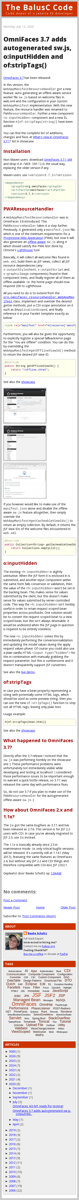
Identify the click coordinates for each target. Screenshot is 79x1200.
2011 (12, 1167)
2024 (12, 1065)
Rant (44, 1011)
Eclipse (31, 984)
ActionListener (15, 971)
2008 (12, 1181)
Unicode (18, 1025)
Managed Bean (26, 1000)
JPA (26, 996)
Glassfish (56, 988)
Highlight (67, 988)
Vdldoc (61, 1028)
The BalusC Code (39, 7)
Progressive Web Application (23, 238)
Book (58, 971)
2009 (12, 1176)
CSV (33, 977)
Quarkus (34, 1012)
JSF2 (49, 995)
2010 (12, 1172)
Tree (54, 1022)
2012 (12, 1163)
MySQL (61, 1000)
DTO (68, 980)
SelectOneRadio (63, 1015)
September (20, 1097)
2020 (12, 1084)
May (16, 1120)
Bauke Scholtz (37, 933)
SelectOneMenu (43, 1014)
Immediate (34, 991)
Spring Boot (39, 1018)
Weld (51, 1032)
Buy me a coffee (33, 954)
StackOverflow (59, 1018)
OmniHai (45, 1004)
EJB (43, 984)
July (15, 1102)
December (20, 1088)
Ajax (34, 971)
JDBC (17, 996)
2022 (12, 1075)
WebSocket (39, 1031)
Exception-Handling (63, 984)
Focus (46, 988)
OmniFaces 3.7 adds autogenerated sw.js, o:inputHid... (42, 1112)
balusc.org (48, 946)
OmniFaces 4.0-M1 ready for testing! (38, 1106)
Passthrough (61, 1005)
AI (26, 971)
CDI (67, 971)
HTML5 (14, 991)
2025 (12, 1061)
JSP (61, 996)
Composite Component (42, 974)
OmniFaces (24, 1004)
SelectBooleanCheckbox (19, 1015)
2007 (12, 1186)
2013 (12, 1158)
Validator (21, 1028)
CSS (26, 977)
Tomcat (44, 1021)
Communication (16, 974)
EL (49, 984)
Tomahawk (30, 1021)
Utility (61, 1025)
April (16, 1124)
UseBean (50, 1025)
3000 (12, 1051)
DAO (66, 977)
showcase (28, 382)
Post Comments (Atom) (39, 916)
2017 (12, 1139)
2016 (12, 1144)
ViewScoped (20, 1031)
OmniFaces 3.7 (13, 78)
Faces (26, 987)
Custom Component (49, 977)
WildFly (39, 1035)
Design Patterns (32, 980)
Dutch (10, 984)
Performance (18, 1008)
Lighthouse (25, 250)
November (20, 1093)
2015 (12, 1149)
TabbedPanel (14, 1022)
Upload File (34, 1025)
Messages (48, 1000)
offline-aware (37, 242)
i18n (23, 991)
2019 (12, 1130)
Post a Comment (15, 900)
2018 (12, 1135)
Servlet (15, 1018)
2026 (12, 1056)
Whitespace (62, 1032)
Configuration (64, 974)
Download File (53, 980)
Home (40, 907)
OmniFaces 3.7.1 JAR (58, 160)
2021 (12, 1079)
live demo (28, 672)
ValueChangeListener (43, 1028)
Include (46, 991)
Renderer (66, 1011)
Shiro (26, 1018)
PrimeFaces (20, 1011)
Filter (36, 987)
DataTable (13, 980)
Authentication (46, 971)
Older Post (68, 907)
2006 (12, 1190)
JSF (36, 995)
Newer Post (11, 907)
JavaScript (60, 990)
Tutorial (65, 1021)
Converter (15, 977)
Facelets (14, 987)
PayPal (64, 954)
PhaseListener (40, 1008)
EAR (20, 984)
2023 (12, 1070)
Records (54, 1012)
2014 (12, 1153)
